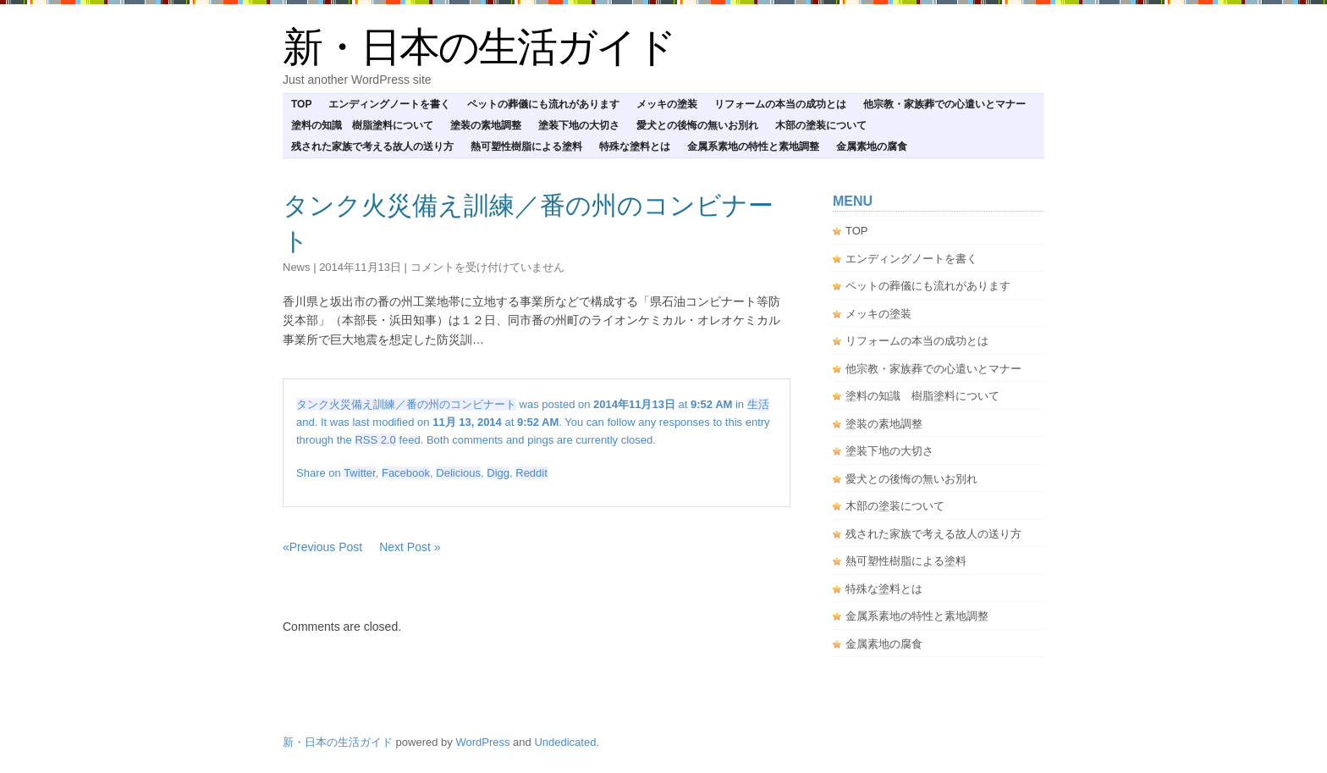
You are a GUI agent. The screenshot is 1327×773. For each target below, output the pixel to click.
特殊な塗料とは (634, 146)
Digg (498, 473)
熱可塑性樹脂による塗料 (526, 146)
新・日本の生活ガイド (479, 47)
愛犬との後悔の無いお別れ (697, 125)
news (297, 267)
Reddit (531, 473)
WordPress (482, 742)
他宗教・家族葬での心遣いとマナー (944, 104)
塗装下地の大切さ (578, 125)
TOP (301, 104)
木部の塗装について (821, 125)
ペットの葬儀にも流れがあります (543, 104)
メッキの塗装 (666, 104)
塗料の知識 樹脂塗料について (362, 125)
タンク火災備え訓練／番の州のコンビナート (406, 404)
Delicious (458, 473)
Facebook (406, 473)
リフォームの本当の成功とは (780, 104)
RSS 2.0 (375, 439)
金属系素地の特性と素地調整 (753, 146)
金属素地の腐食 (871, 146)
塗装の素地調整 (485, 125)
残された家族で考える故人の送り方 (372, 146)
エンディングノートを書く (389, 104)
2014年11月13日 (360, 267)
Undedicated (565, 742)
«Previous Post (322, 547)
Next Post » (409, 547)
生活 (758, 404)
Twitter (360, 473)
